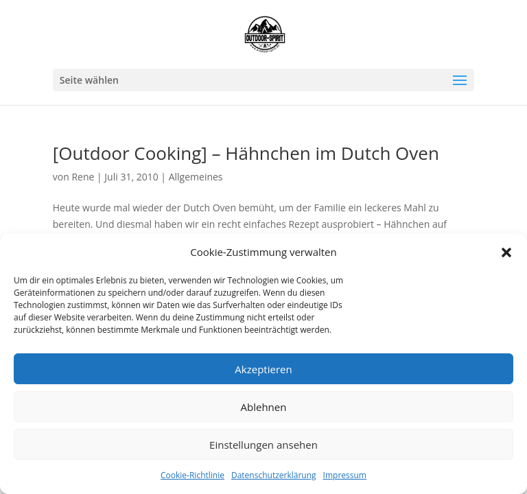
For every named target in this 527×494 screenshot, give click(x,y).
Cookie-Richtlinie (192, 475)
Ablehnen (264, 407)
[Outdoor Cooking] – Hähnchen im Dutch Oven (246, 153)
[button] (506, 252)
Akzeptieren (263, 369)
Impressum (344, 475)
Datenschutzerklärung (273, 475)
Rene (82, 176)
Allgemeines (196, 176)
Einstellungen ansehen (263, 444)
